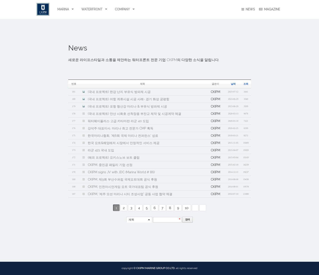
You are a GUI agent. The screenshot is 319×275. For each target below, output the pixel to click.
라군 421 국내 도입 (101, 150)
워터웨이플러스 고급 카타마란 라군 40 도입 (118, 121)
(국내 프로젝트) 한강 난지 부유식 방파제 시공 (119, 92)
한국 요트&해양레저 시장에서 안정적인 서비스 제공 (124, 143)
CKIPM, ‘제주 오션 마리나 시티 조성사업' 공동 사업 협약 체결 (130, 194)
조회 (245, 84)
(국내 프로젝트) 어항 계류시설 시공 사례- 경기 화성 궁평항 (128, 99)
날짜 (233, 84)
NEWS (248, 9)
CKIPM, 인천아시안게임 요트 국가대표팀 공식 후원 (123, 186)
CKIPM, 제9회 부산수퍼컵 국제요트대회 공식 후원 (122, 179)
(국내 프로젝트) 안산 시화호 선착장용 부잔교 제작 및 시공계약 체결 (134, 113)
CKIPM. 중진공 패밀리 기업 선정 (110, 165)
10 (187, 208)
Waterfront (91, 9)
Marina (63, 9)
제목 (131, 219)
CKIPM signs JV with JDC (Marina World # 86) (121, 172)
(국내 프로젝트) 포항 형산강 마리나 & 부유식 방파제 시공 (127, 106)
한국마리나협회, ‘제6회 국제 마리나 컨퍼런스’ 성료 (123, 135)
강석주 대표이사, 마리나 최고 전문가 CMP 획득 (120, 128)
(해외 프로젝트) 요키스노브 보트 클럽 (114, 157)
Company (122, 9)
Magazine (269, 9)
